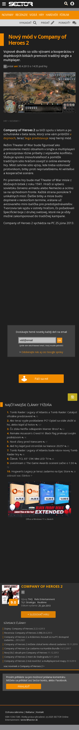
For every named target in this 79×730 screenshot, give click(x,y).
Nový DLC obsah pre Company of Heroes (25, 652)
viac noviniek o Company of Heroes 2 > (24, 666)
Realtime (42, 602)
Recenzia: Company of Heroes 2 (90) (23, 632)
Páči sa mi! (41, 379)
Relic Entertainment (44, 599)
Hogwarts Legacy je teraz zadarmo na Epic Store (43, 471)
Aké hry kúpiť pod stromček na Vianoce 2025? (39, 446)
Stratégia (31, 602)
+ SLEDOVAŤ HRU (38, 614)
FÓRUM (64, 15)
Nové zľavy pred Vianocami (28, 441)
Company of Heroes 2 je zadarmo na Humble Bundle (32, 648)
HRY (41, 15)
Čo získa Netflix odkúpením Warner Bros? (37, 429)
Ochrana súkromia (14, 712)
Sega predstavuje (36, 138)
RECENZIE (21, 15)
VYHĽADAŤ (25, 22)
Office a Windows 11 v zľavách (39, 519)
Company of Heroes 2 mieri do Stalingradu (26, 656)
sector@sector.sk (29, 719)
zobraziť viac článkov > (19, 475)
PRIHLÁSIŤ (24, 686)
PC (5, 66)
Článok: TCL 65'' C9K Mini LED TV (32, 458)
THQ (30, 599)
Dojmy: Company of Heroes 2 (19, 628)
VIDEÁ (33, 15)
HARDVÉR (52, 15)
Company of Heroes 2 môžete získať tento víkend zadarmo (35, 644)
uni (16, 66)
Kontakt (40, 712)
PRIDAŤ (45, 22)
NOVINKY (8, 15)
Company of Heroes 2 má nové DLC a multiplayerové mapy (35, 660)
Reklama (30, 712)
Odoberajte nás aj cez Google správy (42, 352)
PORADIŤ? (64, 22)
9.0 (13, 602)
